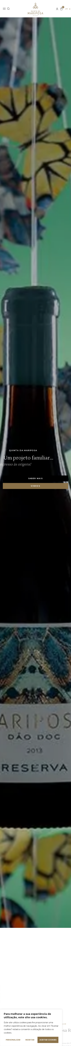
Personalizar (13, 1040)
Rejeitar (29, 1040)
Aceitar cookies (47, 1040)
